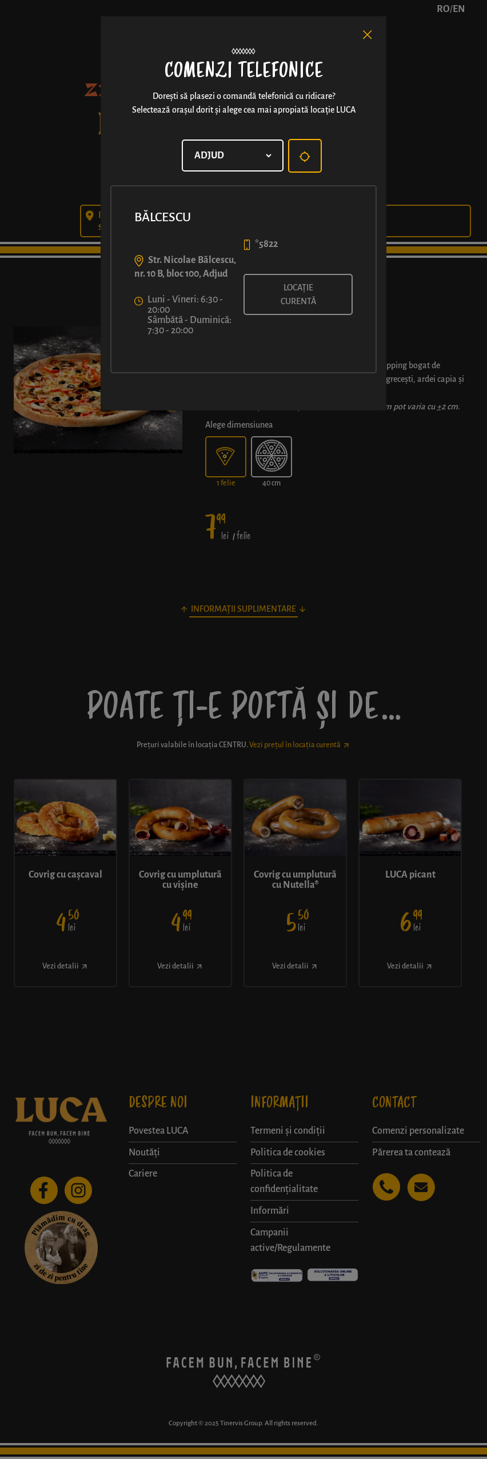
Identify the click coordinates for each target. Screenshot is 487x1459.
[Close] (367, 35)
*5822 (266, 244)
